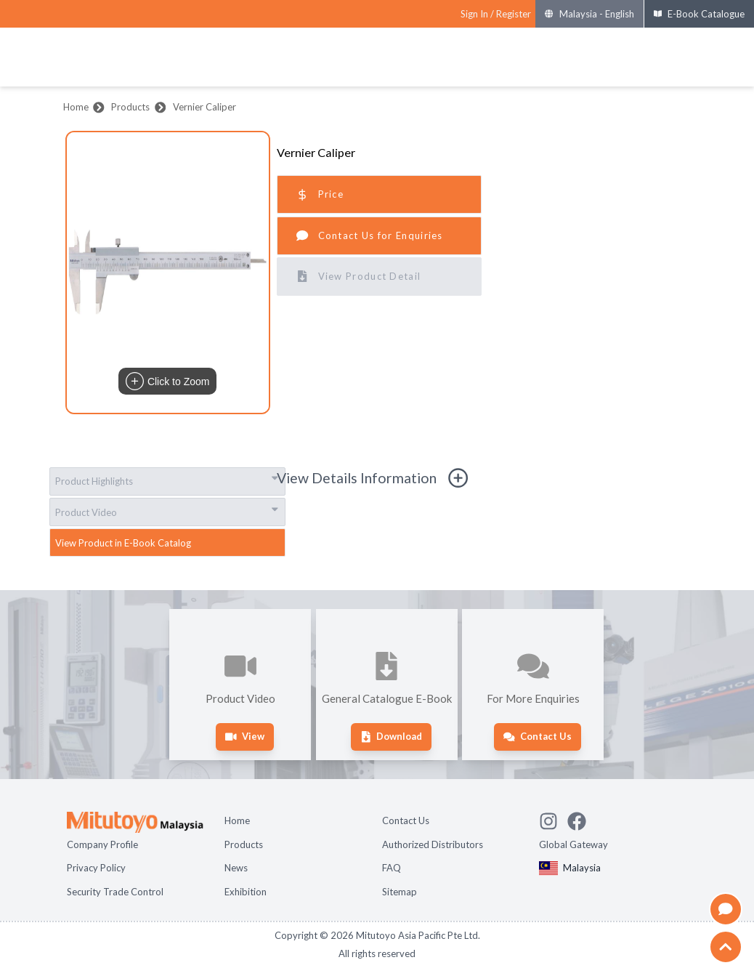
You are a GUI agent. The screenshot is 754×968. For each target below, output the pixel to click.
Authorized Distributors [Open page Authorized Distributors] (432, 844)
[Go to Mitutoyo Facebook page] (581, 819)
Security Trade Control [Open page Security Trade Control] (115, 892)
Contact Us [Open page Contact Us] (405, 820)
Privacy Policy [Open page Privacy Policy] (96, 868)
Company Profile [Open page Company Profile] (102, 844)
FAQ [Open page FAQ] (391, 868)
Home (76, 107)
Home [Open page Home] (237, 820)
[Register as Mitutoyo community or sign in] (496, 14)
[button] (168, 272)
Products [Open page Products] (243, 844)
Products (130, 107)
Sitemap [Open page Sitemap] (399, 892)
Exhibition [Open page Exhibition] (245, 892)
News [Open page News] (236, 868)
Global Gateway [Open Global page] (573, 844)
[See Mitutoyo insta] (553, 819)
